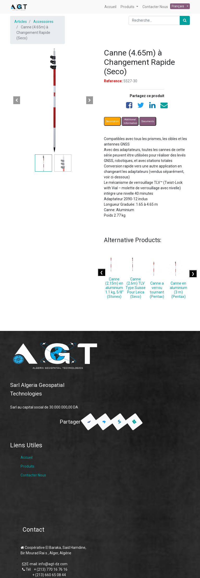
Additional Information (130, 121)
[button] (16, 100)
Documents (147, 121)
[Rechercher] (185, 20)
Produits (27, 466)
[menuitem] (110, 7)
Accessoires (43, 22)
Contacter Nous (33, 475)
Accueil (27, 457)
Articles (20, 22)
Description (112, 121)
